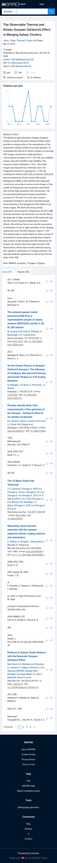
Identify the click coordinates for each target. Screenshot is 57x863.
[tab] (11, 272)
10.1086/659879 (15, 519)
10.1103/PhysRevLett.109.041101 (23, 687)
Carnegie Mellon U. (26, 674)
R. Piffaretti (34, 331)
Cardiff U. (16, 499)
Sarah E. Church (27, 421)
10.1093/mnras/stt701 (18, 63)
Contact (28, 839)
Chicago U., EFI (29, 495)
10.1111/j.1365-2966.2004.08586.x (28, 555)
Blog (28, 824)
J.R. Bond (24, 385)
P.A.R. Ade (40, 421)
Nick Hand (12, 664)
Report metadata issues (28, 791)
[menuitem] (42, 4)
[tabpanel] (28, 503)
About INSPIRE (28, 749)
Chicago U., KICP (30, 489)
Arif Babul (38, 40)
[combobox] (32, 11)
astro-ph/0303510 (15, 431)
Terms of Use (28, 764)
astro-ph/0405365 (34, 551)
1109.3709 (12, 395)
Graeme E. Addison (20, 667)
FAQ (28, 781)
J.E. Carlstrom (14, 489)
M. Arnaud (12, 331)
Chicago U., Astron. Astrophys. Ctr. (23, 492)
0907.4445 (21, 515)
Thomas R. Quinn (24, 40)
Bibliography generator (28, 807)
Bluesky (28, 829)
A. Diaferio (12, 541)
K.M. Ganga (22, 424)
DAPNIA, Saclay (24, 671)
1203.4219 (18, 684)
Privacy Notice (28, 759)
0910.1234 (18, 341)
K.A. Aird (27, 499)
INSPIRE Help (28, 786)
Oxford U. (34, 667)
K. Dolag (20, 545)
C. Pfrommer (35, 385)
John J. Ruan (9, 40)
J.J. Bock (11, 424)
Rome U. (22, 677)
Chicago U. (12, 495)
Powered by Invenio (28, 853)
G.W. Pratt (23, 331)
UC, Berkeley (26, 502)
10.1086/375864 (37, 431)
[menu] (43, 4)
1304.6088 (15, 59)
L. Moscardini (35, 541)
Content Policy (28, 754)
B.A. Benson (13, 421)
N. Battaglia (13, 385)
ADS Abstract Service (21, 66)
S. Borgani (23, 541)
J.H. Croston (25, 335)
